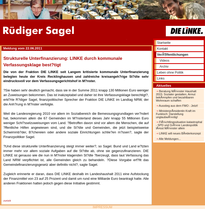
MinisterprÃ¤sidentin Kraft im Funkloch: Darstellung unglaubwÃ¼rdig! (175, 114)
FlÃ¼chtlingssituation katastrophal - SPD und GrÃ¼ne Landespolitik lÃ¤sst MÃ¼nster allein (179, 125)
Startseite (163, 43)
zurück (7, 200)
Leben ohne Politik (170, 72)
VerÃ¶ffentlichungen (172, 54)
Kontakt (162, 49)
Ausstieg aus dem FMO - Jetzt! (177, 105)
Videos (164, 60)
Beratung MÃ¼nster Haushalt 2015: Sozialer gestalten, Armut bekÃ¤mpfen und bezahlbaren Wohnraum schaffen (176, 96)
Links (161, 78)
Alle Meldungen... (168, 138)
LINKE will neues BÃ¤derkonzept (178, 133)
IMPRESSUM (102, 207)
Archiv (164, 66)
